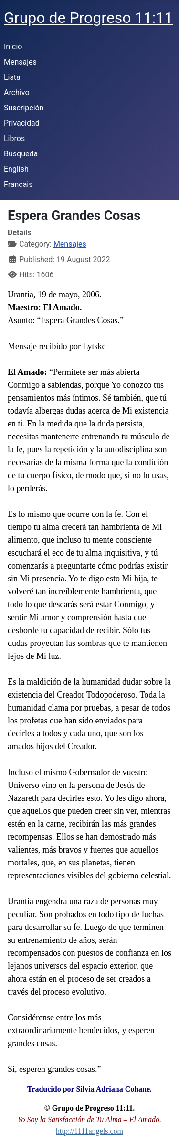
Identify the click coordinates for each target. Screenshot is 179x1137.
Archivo (17, 92)
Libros (14, 138)
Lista (12, 77)
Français (18, 184)
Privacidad (22, 123)
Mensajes (20, 61)
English (16, 169)
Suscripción (23, 107)
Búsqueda (21, 153)
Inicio (13, 46)
